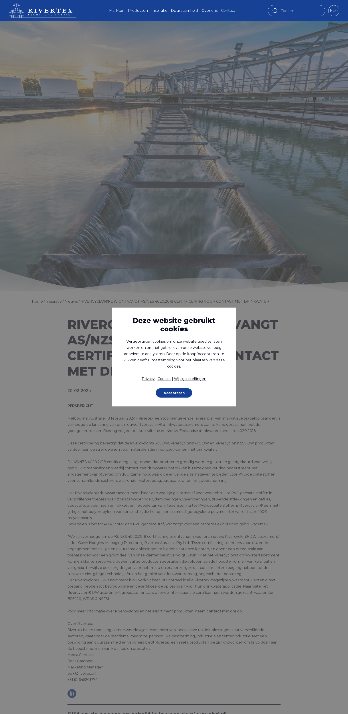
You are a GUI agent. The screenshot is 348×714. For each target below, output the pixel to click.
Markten (117, 10)
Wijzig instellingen (190, 378)
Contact (228, 10)
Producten (138, 10)
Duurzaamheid (184, 10)
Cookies (164, 378)
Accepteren (174, 393)
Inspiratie (159, 10)
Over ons (210, 10)
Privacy (148, 378)
